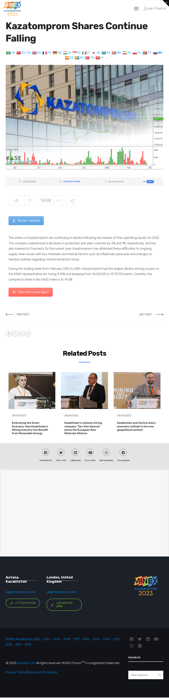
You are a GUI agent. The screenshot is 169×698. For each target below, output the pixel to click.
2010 (28, 645)
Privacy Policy (15, 672)
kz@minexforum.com (20, 592)
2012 (9, 645)
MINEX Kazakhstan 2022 (23, 639)
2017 (76, 639)
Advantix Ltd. (26, 663)
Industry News (71, 181)
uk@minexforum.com (62, 592)
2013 (116, 639)
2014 (106, 639)
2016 (86, 639)
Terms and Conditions (42, 672)
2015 (96, 639)
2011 (18, 645)
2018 (66, 639)
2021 (46, 639)
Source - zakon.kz (26, 220)
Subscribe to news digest (31, 292)
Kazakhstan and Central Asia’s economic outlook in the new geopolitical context (136, 426)
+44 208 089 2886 (62, 605)
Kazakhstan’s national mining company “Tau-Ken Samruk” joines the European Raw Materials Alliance (83, 428)
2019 (56, 639)
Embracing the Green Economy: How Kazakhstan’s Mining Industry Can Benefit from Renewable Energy (30, 428)
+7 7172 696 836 (23, 603)
